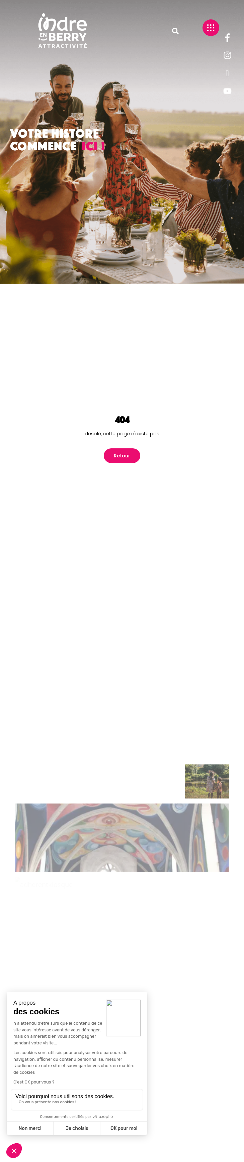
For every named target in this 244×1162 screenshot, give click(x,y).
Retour (122, 455)
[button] (175, 31)
